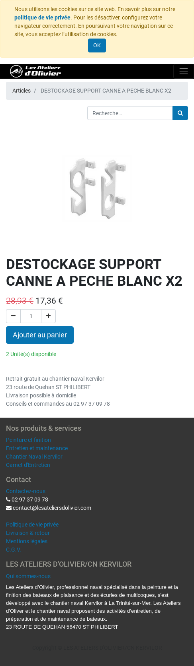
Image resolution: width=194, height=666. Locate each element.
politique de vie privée (42, 17)
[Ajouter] (48, 316)
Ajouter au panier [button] (40, 335)
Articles (21, 90)
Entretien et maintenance (37, 448)
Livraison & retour (28, 533)
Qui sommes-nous (28, 576)
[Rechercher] (180, 113)
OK (97, 45)
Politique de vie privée (32, 524)
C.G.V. (13, 549)
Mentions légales (26, 541)
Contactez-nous (25, 491)
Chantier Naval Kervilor (34, 456)
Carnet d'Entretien (28, 465)
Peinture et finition (28, 440)
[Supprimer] (13, 316)
